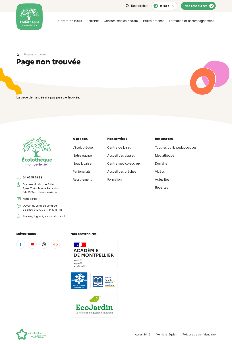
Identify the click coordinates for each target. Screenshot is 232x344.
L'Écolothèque (83, 147)
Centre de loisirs (70, 21)
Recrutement (82, 179)
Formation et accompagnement (191, 21)
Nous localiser (83, 163)
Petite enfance (153, 21)
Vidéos (160, 171)
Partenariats (81, 171)
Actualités (162, 179)
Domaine (161, 163)
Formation (114, 179)
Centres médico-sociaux (121, 21)
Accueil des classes (121, 155)
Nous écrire (30, 198)
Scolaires (92, 21)
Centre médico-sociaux (123, 163)
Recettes (161, 187)
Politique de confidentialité (199, 334)
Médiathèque (164, 155)
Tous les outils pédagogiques (175, 147)
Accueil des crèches (121, 171)
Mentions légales (166, 334)
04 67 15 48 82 (32, 177)
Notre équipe (82, 155)
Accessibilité (142, 334)
